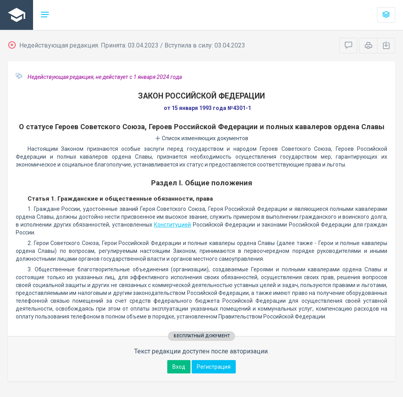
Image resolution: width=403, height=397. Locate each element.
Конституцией (172, 224)
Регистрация (214, 367)
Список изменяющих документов (201, 138)
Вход (178, 367)
